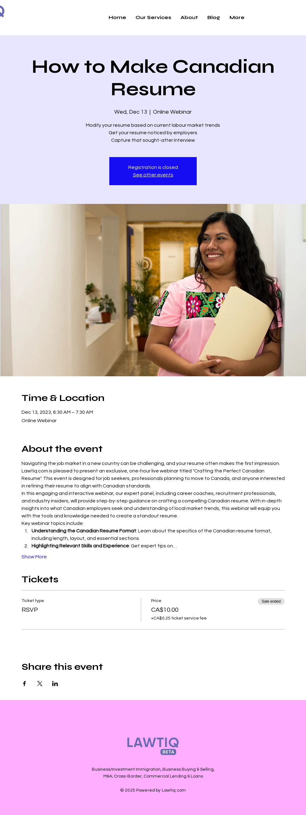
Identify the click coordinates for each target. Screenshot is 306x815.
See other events (153, 174)
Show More (34, 556)
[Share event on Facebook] (24, 683)
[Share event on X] (40, 683)
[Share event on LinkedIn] (55, 683)
